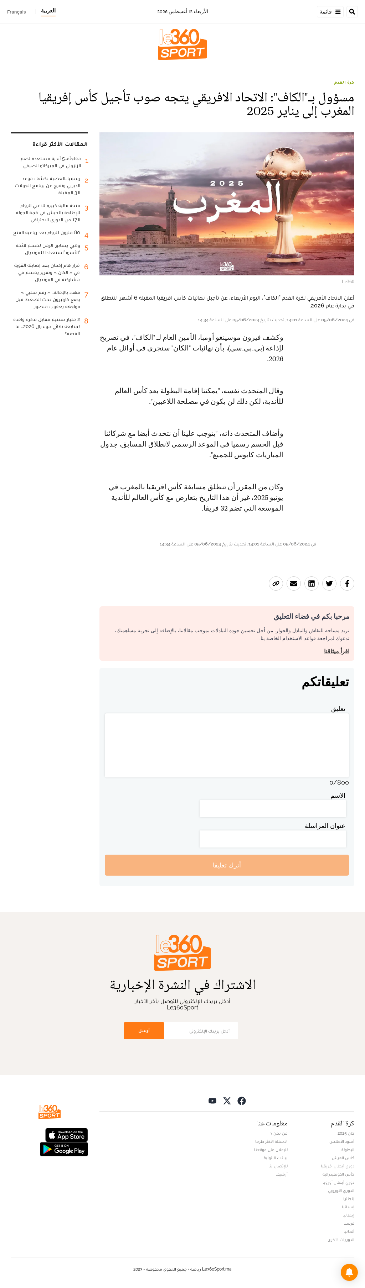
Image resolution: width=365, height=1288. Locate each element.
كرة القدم (344, 82)
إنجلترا (348, 1198)
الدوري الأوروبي (341, 1190)
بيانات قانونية (276, 1157)
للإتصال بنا (278, 1165)
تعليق (338, 708)
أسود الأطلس (341, 1141)
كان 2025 (346, 1133)
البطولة (347, 1149)
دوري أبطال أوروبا (338, 1182)
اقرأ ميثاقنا (336, 651)
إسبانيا (348, 1206)
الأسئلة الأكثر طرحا (271, 1141)
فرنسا (349, 1223)
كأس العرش (343, 1157)
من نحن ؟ (279, 1133)
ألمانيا (349, 1231)
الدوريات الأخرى (341, 1239)
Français (16, 12)
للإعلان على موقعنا (271, 1149)
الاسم (337, 795)
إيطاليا (348, 1215)
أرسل (144, 1030)
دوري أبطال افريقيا (337, 1165)
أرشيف (282, 1174)
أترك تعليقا (227, 865)
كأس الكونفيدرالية (338, 1174)
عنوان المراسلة (325, 825)
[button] (349, 1272)
